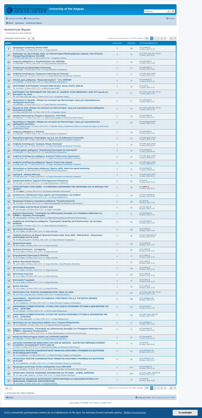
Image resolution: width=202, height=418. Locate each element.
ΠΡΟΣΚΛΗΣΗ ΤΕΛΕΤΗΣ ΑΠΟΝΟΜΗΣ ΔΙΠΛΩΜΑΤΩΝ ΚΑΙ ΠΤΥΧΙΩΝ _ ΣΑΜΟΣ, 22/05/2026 (53, 373)
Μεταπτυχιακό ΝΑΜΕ (51, 88)
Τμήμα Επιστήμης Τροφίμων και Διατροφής (65, 303)
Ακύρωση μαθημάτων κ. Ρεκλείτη (28, 132)
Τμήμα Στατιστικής (50, 383)
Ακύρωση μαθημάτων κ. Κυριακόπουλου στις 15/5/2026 (38, 61)
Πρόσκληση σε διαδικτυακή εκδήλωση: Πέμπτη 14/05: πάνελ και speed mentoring (51, 168)
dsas (21, 383)
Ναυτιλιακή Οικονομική (23, 229)
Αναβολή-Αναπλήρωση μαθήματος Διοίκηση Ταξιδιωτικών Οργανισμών (46, 156)
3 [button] (158, 38)
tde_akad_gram (25, 240)
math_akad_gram (25, 319)
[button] (146, 38)
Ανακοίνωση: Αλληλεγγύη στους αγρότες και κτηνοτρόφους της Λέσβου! (47, 195)
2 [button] (154, 38)
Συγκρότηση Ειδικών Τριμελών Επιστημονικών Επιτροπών (40, 181)
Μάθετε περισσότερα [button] (135, 412)
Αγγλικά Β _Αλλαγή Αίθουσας (26, 174)
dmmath (22, 311)
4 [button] (161, 38)
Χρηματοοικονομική (22, 243)
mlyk (21, 88)
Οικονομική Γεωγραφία (23, 280)
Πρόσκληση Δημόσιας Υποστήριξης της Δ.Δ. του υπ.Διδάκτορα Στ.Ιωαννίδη (48, 138)
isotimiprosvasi (24, 126)
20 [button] (171, 38)
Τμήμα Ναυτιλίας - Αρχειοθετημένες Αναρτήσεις (63, 264)
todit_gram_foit (21, 76)
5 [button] (165, 38)
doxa (21, 203)
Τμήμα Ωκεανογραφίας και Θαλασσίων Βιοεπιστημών (64, 118)
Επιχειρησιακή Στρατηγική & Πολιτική (30, 255)
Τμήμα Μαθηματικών (61, 319)
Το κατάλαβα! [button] (185, 412)
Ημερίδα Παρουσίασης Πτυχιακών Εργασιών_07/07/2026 (39, 116)
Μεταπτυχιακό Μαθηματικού (57, 311)
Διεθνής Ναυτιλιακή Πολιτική (26, 261)
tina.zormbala (24, 197)
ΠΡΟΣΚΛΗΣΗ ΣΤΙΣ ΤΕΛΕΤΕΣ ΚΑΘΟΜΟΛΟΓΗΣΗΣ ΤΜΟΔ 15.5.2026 (43, 292)
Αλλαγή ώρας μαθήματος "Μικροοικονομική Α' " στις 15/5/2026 (42, 80)
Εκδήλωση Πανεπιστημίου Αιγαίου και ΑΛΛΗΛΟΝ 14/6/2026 (40, 337)
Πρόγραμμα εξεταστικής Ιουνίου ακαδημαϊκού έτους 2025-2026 (42, 367)
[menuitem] (32, 18)
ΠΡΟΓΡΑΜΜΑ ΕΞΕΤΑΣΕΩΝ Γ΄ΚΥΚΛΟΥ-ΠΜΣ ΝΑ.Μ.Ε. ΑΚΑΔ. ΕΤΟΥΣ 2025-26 (48, 86)
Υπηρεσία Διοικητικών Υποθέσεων (55, 183)
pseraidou (19, 118)
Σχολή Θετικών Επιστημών (66, 375)
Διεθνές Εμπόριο (20, 286)
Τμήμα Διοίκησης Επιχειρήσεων (55, 63)
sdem (21, 191)
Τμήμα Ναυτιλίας (52, 50)
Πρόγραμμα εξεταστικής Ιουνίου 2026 (30, 47)
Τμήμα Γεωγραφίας (54, 209)
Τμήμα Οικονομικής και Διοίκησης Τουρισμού (64, 76)
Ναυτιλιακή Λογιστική (23, 274)
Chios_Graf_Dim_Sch (24, 58)
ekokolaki (19, 63)
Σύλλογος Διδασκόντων (58, 197)
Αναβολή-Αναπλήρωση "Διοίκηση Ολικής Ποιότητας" (38, 144)
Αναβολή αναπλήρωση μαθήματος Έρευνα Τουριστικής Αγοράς (42, 162)
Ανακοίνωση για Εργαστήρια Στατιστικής (32, 67)
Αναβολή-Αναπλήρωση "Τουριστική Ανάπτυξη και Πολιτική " (41, 74)
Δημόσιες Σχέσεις (59, 58)
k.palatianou (23, 303)
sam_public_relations (27, 375)
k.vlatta (22, 50)
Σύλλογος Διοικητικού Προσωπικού (57, 191)
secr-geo (22, 209)
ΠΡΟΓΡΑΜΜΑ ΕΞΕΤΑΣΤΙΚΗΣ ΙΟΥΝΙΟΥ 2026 (33, 207)
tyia (20, 183)
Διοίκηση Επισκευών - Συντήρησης (29, 249)
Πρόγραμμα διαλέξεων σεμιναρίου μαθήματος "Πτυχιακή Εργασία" (44, 201)
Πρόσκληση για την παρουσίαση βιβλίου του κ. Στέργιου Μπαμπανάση (46, 322)
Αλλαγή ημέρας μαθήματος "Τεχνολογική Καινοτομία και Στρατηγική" (45, 150)
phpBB (85, 403)
